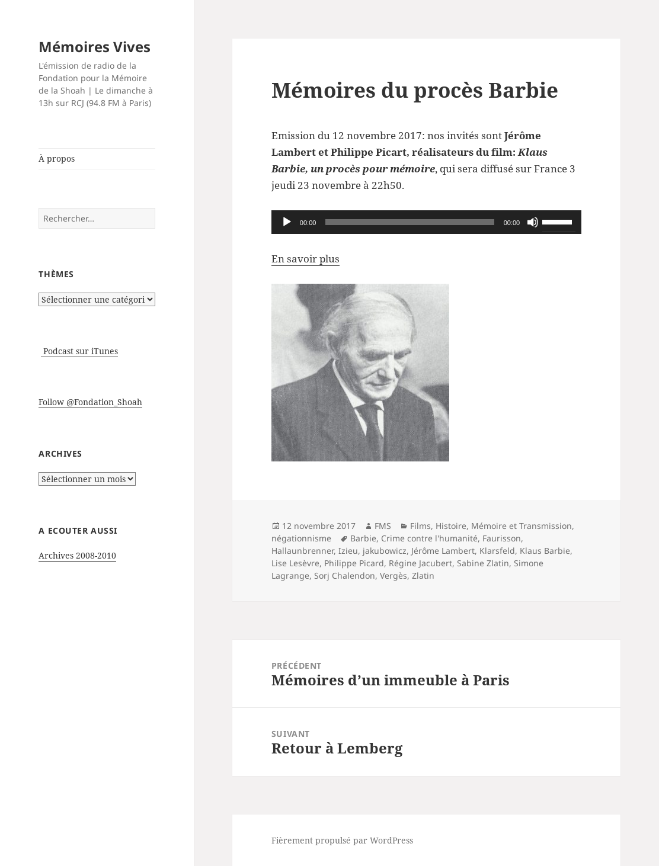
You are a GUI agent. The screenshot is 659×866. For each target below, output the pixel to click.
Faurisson (501, 538)
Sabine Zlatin (483, 563)
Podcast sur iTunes (79, 351)
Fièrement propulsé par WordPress (342, 840)
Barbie (363, 538)
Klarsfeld (497, 550)
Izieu (348, 550)
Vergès (393, 575)
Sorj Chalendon (344, 575)
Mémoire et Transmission (521, 525)
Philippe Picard (354, 563)
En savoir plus (305, 258)
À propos (57, 158)
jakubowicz (385, 550)
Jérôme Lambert (443, 550)
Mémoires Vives (95, 46)
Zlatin (423, 575)
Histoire (451, 525)
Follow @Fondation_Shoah (90, 402)
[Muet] (533, 222)
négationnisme (301, 538)
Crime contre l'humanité (429, 538)
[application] (426, 222)
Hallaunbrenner (302, 550)
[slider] (409, 222)
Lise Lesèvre (295, 563)
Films (420, 525)
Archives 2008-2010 (77, 555)
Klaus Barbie (545, 550)
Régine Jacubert (420, 563)
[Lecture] (287, 222)
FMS (383, 525)
